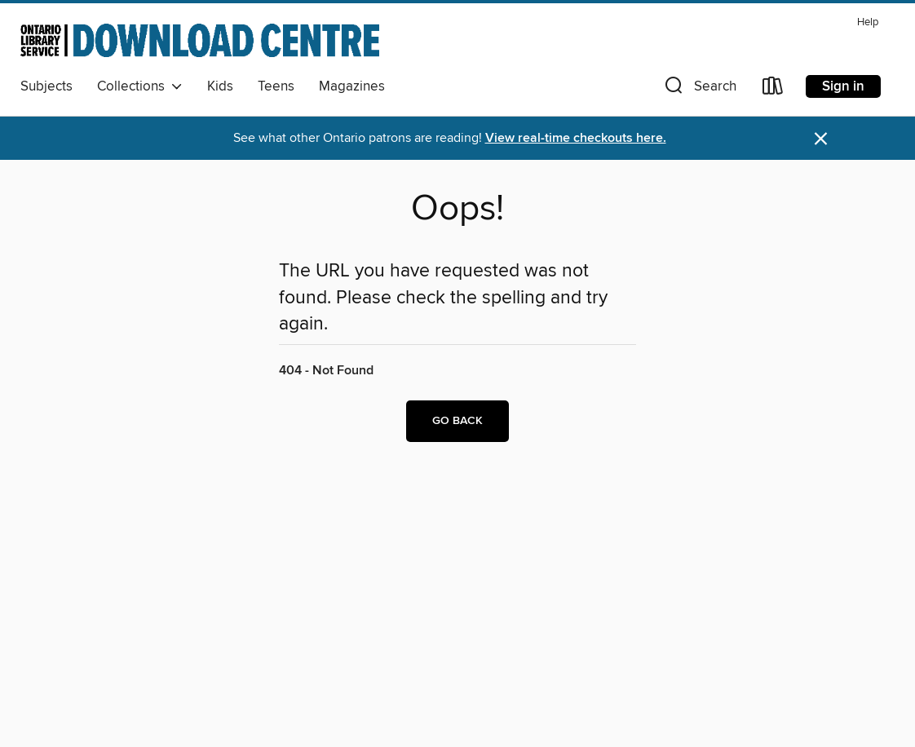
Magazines (352, 86)
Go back (457, 420)
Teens (276, 86)
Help (867, 22)
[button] (699, 89)
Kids (220, 86)
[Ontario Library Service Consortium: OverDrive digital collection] (199, 40)
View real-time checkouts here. (575, 138)
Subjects (46, 86)
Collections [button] (140, 86)
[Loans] (773, 89)
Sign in (843, 86)
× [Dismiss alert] (820, 139)
